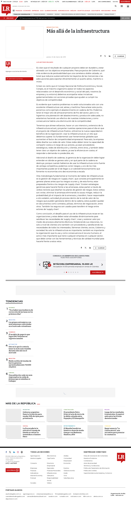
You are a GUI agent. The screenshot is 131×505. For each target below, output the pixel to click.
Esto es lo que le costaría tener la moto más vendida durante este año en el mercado (20, 350)
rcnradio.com (64, 496)
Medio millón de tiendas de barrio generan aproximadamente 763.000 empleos (20, 364)
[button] (39, 265)
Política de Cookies (90, 470)
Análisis (66, 456)
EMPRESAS (35, 10)
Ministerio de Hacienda (95, 14)
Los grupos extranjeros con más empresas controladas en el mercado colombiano (20, 324)
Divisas (57, 14)
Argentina (26, 409)
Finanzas (33, 470)
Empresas (33, 468)
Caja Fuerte (51, 458)
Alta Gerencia (51, 456)
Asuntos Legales (35, 458)
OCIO (42, 10)
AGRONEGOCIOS (63, 10)
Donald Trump (109, 14)
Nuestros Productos (90, 458)
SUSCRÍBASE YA (97, 272)
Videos (49, 483)
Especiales (50, 468)
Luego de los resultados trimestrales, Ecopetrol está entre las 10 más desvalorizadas (114, 415)
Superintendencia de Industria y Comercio (98, 473)
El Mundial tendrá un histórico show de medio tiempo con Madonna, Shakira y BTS (74, 431)
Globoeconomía (69, 470)
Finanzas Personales (53, 470)
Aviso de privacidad (90, 463)
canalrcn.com (53, 496)
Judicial (25, 426)
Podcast (33, 478)
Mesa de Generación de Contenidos (96, 456)
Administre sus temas (15, 79)
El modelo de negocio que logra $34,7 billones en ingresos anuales (19, 336)
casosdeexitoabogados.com (15, 496)
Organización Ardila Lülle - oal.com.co (118, 494)
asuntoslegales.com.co (13, 494)
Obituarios (50, 475)
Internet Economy (36, 475)
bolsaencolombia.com (80, 494)
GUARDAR (119, 56)
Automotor (13, 344)
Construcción (68, 409)
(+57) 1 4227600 (11, 463)
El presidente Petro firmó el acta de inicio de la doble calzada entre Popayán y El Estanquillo (74, 415)
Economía (67, 463)
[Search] (115, 6)
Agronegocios (35, 456)
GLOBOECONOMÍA (51, 10)
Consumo (108, 426)
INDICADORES (106, 10)
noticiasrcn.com (76, 496)
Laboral (11, 372)
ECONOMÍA (27, 10)
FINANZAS (19, 10)
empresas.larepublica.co (45, 494)
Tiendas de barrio (39, 14)
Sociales (33, 483)
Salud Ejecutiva (69, 478)
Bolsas (107, 409)
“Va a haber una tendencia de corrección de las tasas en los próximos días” (21, 312)
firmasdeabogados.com (63, 494)
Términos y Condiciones (91, 465)
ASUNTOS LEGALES (83, 10)
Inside (66, 473)
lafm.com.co (87, 496)
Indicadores (34, 473)
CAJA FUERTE (95, 10)
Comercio (50, 14)
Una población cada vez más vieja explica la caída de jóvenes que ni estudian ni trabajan (20, 378)
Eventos (66, 468)
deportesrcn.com (11, 499)
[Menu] (14, 10)
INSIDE (114, 10)
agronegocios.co (28, 494)
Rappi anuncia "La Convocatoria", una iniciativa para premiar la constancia (114, 431)
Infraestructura (51, 473)
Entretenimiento (69, 426)
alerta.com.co (98, 496)
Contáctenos (88, 461)
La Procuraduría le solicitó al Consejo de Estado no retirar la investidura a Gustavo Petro (32, 432)
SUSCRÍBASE (125, 1)
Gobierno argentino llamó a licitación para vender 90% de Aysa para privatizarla (33, 415)
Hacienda (12, 307)
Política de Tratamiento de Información (97, 468)
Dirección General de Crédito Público (74, 14)
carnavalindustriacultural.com (36, 496)
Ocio (65, 475)
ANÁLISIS (73, 10)
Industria (12, 320)
